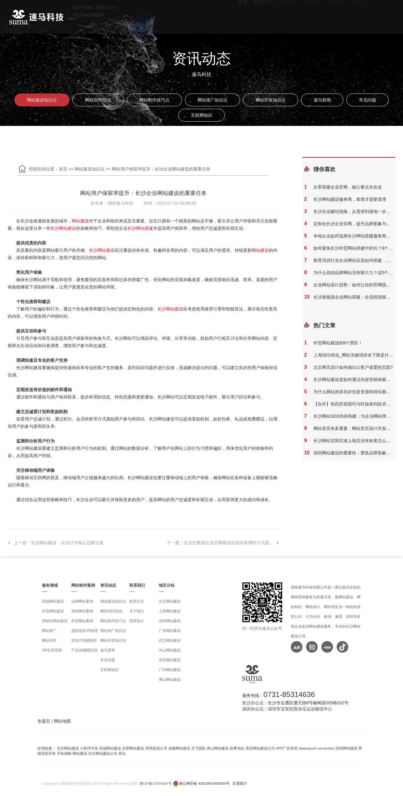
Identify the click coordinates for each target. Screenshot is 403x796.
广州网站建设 (170, 670)
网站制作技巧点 (154, 99)
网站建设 (80, 220)
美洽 (122, 753)
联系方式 (136, 601)
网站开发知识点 (271, 99)
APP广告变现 (287, 748)
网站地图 (62, 721)
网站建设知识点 (42, 99)
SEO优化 (336, 15)
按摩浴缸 (237, 748)
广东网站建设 (170, 631)
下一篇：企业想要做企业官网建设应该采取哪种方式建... (223, 542)
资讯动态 (311, 15)
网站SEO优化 (98, 99)
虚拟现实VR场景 (84, 631)
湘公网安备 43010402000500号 (204, 783)
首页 (242, 15)
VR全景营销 (52, 650)
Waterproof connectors (316, 748)
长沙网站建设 (63, 228)
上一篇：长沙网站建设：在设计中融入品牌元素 (56, 542)
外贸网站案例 (82, 621)
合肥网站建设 (133, 748)
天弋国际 (198, 748)
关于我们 (136, 611)
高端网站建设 (53, 601)
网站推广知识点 (212, 99)
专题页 (43, 721)
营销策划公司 (156, 748)
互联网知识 (201, 115)
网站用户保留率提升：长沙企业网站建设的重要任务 (161, 169)
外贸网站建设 (53, 611)
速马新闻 (322, 99)
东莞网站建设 (170, 660)
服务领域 (262, 15)
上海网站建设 (170, 611)
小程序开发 (89, 748)
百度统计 (239, 783)
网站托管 (49, 640)
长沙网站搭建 (140, 228)
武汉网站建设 (170, 640)
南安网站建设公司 (260, 748)
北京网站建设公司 (102, 753)
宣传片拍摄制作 (84, 640)
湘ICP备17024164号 (155, 783)
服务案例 (287, 15)
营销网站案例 (82, 611)
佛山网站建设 (170, 679)
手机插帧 (64, 753)
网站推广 (49, 631)
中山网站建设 (170, 650)
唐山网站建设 (218, 748)
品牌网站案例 (82, 601)
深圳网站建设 (170, 621)
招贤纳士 (136, 621)
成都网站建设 (179, 748)
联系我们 (361, 15)
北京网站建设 (170, 601)
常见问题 (367, 99)
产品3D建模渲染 (84, 650)
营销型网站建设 (55, 621)
